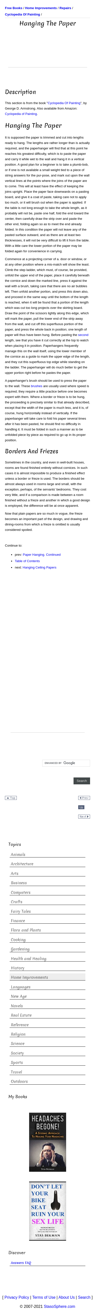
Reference (20, 1025)
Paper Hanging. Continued (42, 554)
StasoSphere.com (59, 1306)
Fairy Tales (21, 911)
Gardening (20, 949)
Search (84, 1297)
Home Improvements (29, 977)
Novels (17, 1006)
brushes (36, 386)
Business (19, 883)
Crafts (16, 901)
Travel (16, 1072)
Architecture (22, 864)
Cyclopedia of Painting (21, 114)
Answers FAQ (21, 1263)
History (17, 968)
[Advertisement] (47, 55)
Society (17, 1053)
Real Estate (21, 1015)
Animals (18, 854)
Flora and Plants (26, 930)
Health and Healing (28, 958)
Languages (21, 987)
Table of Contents (27, 561)
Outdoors (19, 1081)
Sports (17, 1062)
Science (17, 1043)
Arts (15, 873)
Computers (21, 892)
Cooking (18, 939)
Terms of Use (44, 1297)
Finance (18, 920)
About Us (66, 1297)
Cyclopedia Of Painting (64, 103)
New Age (19, 996)
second (83, 335)
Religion (18, 1034)
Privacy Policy (16, 1297)
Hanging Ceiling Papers (40, 567)
